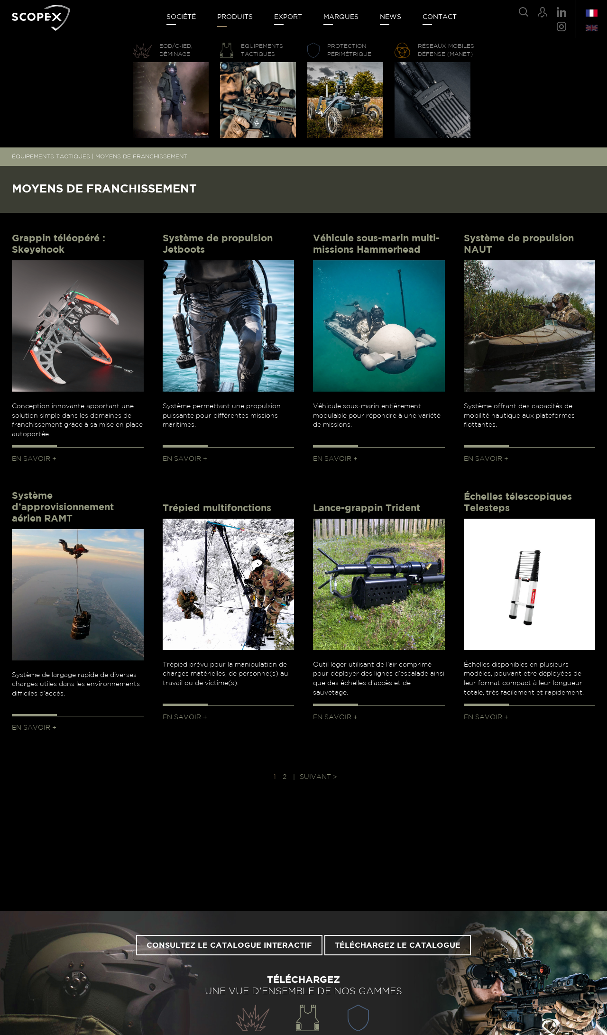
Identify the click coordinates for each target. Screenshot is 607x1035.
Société (181, 17)
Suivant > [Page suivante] (318, 777)
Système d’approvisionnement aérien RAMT (63, 507)
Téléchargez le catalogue (397, 945)
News (390, 17)
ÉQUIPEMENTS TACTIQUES (51, 156)
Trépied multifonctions (217, 508)
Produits (235, 17)
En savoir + (34, 459)
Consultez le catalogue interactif (229, 945)
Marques (341, 17)
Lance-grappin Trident (366, 508)
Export (288, 17)
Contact (440, 17)
